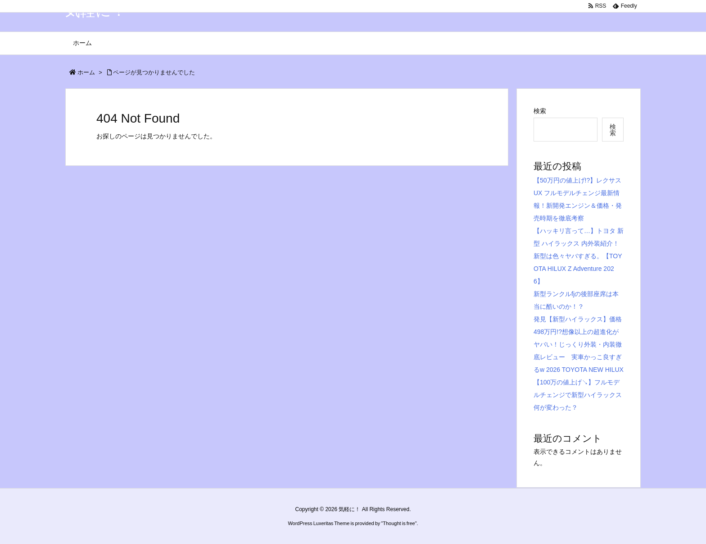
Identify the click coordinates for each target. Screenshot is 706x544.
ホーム (86, 72)
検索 (540, 110)
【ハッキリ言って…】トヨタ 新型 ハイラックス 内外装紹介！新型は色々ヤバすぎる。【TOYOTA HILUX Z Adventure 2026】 (579, 256)
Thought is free (399, 523)
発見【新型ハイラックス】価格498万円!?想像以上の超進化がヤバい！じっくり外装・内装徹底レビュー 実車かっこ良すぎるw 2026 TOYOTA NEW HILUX (579, 344)
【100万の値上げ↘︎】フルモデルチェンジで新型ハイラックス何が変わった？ (578, 395)
